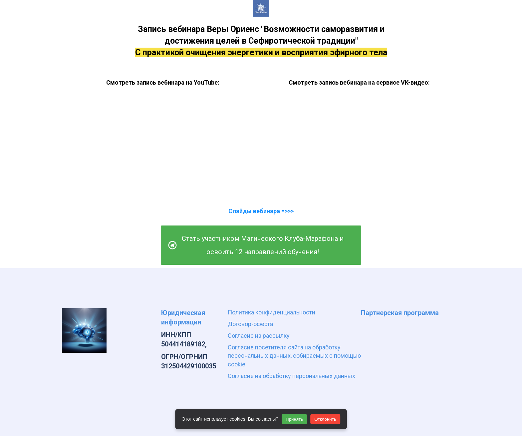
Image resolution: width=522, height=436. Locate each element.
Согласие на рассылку (259, 335)
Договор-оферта (250, 323)
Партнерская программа (400, 313)
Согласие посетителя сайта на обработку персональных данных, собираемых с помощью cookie (294, 355)
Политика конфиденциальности (271, 312)
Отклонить (325, 419)
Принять (294, 419)
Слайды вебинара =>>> (261, 211)
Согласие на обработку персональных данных (291, 375)
